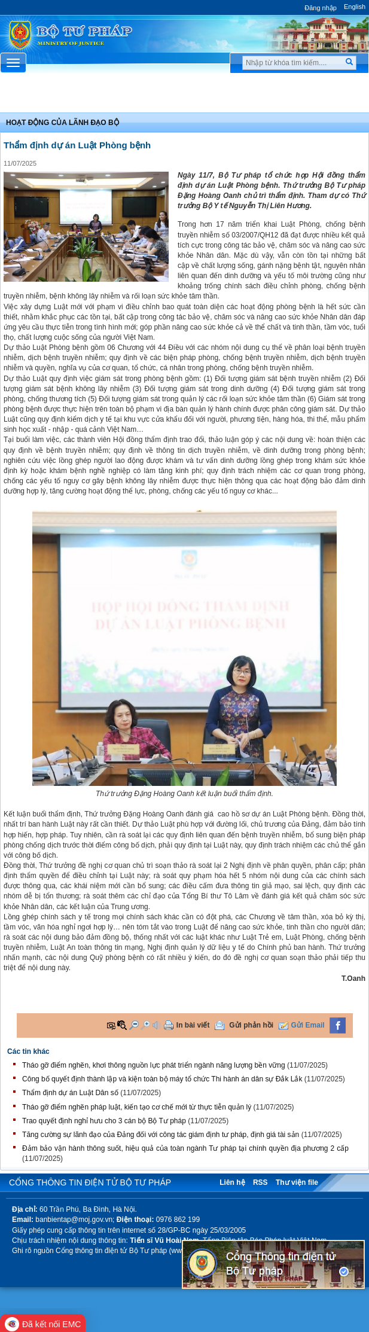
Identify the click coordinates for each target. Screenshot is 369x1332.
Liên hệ (232, 1182)
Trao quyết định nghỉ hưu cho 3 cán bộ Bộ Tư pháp (104, 1121)
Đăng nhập (320, 7)
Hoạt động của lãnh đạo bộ (62, 122)
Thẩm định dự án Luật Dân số (70, 1093)
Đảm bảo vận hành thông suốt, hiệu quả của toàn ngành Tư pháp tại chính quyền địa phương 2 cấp (185, 1148)
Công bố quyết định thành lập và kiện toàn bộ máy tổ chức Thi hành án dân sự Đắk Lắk (162, 1079)
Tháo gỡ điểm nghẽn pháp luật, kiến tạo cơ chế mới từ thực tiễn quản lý (136, 1107)
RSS (260, 1182)
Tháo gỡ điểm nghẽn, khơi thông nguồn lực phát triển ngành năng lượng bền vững (153, 1065)
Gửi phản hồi (251, 1025)
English (354, 6)
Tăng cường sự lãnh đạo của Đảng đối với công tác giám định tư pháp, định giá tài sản (160, 1134)
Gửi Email (308, 1025)
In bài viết (193, 1025)
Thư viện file (297, 1182)
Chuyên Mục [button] (184, 96)
